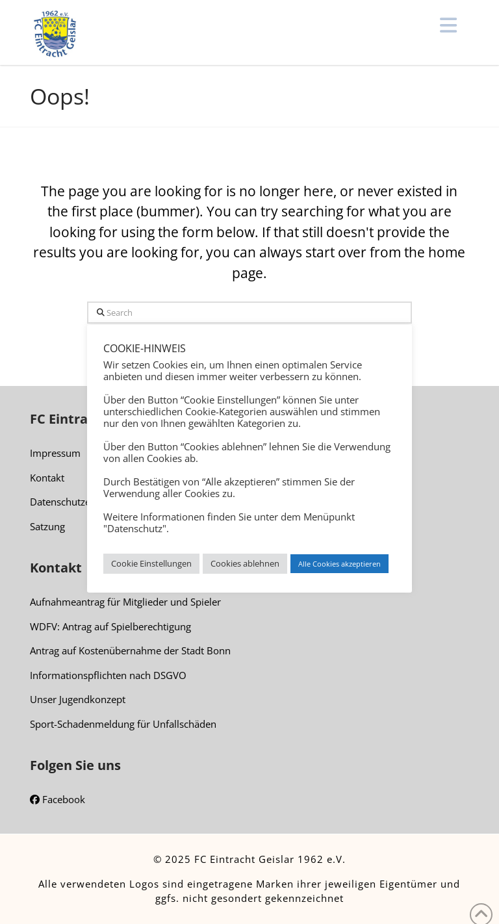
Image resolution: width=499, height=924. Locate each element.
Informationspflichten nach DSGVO (108, 675)
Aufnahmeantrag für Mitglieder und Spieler (125, 601)
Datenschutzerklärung (79, 501)
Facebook (57, 800)
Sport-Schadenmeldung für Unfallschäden (123, 723)
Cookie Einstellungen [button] (151, 563)
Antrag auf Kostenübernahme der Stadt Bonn (130, 650)
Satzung (47, 526)
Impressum (55, 452)
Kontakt (47, 477)
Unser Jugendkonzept (77, 699)
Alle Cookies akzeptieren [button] (339, 564)
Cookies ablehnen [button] (245, 563)
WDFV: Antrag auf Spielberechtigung (110, 626)
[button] (448, 25)
